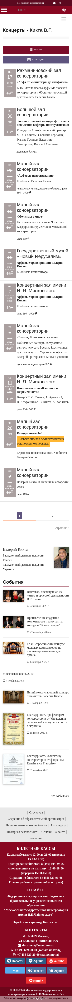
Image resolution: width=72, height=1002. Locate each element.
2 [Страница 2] (52, 515)
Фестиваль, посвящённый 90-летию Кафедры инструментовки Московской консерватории (42, 226)
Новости (36, 970)
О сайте (60, 831)
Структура (36, 812)
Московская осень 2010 (18, 673)
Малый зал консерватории (33, 166)
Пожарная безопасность (22, 831)
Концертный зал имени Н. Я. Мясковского (41, 287)
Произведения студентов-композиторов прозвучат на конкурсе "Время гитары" (45, 621)
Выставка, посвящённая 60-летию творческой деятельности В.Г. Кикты (48, 595)
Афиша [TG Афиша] (36, 961)
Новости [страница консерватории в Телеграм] (15, 961)
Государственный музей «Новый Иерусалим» (42, 253)
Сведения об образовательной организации (36, 818)
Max (15, 970)
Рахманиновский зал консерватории (39, 73)
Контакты (36, 838)
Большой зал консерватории (33, 112)
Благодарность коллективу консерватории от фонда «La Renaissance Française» (45, 759)
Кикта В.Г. (41, 30)
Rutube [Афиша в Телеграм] (36, 980)
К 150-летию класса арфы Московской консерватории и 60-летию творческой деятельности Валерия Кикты (42, 92)
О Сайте (36, 890)
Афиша (56, 970)
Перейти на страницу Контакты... (35, 922)
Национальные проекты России (26, 825)
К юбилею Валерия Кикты (34, 181)
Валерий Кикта (15, 549)
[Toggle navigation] (64, 19)
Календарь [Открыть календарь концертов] (36, 59)
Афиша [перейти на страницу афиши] (36, 50)
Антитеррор (58, 825)
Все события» (60, 796)
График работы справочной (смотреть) (36, 882)
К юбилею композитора (32, 272)
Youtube (56, 961)
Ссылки (46, 831)
